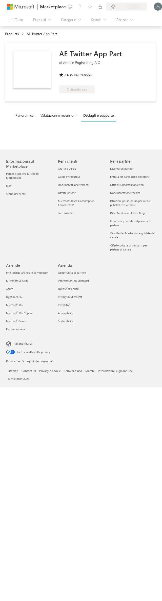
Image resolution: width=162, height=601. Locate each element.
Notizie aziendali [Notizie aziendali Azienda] (68, 289)
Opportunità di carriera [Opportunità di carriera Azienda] (72, 272)
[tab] (25, 115)
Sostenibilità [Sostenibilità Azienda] (65, 321)
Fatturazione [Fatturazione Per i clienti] (65, 213)
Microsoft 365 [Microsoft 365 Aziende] (14, 305)
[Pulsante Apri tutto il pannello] (16, 19)
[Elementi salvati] (90, 6)
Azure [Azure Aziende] (9, 289)
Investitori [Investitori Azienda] (64, 305)
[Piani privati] (100, 6)
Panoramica (24, 115)
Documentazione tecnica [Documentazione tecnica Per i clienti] (73, 185)
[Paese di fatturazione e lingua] (126, 7)
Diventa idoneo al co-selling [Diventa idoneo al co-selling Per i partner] (127, 213)
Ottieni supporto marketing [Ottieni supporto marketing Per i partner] (127, 185)
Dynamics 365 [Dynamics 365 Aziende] (14, 297)
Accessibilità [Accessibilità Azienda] (65, 313)
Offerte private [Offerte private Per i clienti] (67, 193)
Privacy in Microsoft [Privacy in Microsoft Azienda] (70, 297)
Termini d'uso (73, 371)
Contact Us (29, 371)
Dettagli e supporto (98, 115)
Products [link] (12, 33)
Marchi (90, 371)
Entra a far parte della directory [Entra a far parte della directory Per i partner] (129, 177)
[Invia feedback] (70, 6)
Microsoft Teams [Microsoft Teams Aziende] (16, 321)
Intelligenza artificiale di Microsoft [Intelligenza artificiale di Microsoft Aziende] (27, 272)
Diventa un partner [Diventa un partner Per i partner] (121, 168)
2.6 (66, 74)
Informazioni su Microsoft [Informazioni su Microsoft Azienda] (73, 281)
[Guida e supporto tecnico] (80, 6)
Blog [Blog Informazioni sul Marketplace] (8, 186)
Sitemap (13, 371)
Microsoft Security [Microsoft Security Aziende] (17, 281)
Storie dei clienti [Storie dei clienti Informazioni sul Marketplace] (16, 194)
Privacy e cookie (50, 371)
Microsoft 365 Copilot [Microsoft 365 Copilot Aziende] (19, 313)
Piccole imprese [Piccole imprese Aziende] (15, 329)
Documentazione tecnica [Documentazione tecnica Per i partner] (125, 193)
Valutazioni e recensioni (58, 115)
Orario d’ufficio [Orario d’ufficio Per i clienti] (67, 168)
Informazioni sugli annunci (115, 371)
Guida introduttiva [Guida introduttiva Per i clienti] (69, 177)
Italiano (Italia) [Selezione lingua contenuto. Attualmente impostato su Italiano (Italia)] (23, 343)
